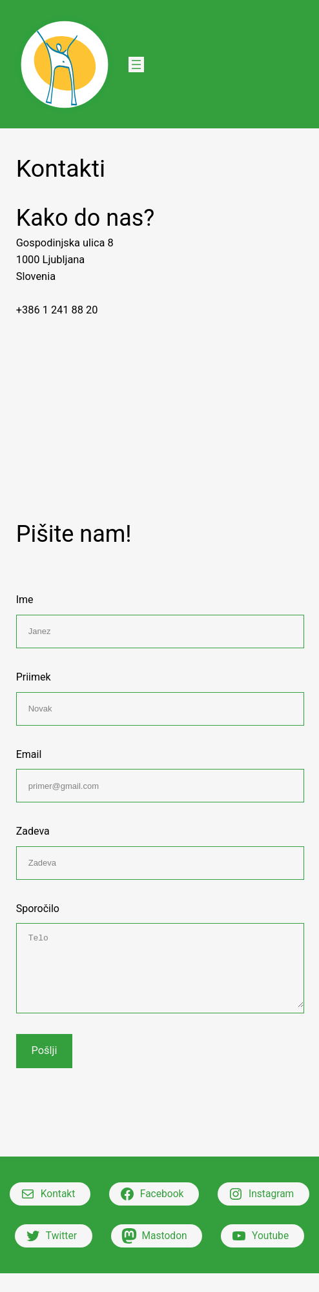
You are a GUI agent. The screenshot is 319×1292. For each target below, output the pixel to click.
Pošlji (44, 1050)
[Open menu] (136, 64)
